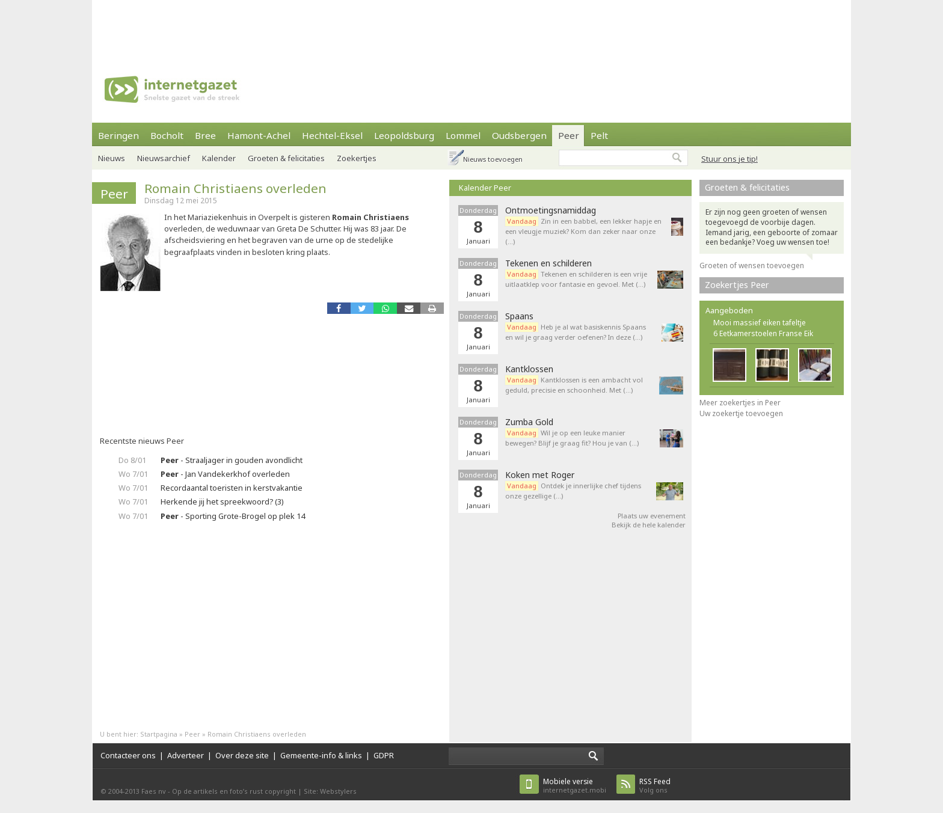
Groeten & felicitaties (286, 158)
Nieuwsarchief (163, 158)
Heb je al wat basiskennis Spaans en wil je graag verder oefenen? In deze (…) (575, 332)
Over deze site (242, 755)
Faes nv (153, 791)
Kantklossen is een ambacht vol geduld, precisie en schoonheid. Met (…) (574, 384)
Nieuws (111, 158)
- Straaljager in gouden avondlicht (232, 460)
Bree (205, 135)
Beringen (118, 135)
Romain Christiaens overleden (235, 188)
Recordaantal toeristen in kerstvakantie (232, 487)
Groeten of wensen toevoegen (751, 265)
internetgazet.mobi (574, 785)
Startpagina (158, 733)
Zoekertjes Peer (737, 284)
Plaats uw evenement (652, 515)
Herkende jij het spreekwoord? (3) (222, 501)
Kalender (219, 158)
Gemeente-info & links (321, 755)
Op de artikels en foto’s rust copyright (234, 791)
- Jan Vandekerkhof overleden (225, 473)
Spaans (519, 316)
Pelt (599, 135)
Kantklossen (529, 369)
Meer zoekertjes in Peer (740, 402)
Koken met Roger (539, 475)
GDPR (383, 755)
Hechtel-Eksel (332, 135)
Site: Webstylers (330, 791)
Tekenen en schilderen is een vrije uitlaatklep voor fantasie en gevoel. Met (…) (576, 279)
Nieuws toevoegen (493, 159)
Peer (568, 135)
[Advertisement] (471, 27)
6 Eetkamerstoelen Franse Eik (763, 333)
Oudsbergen (519, 135)
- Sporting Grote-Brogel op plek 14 (233, 516)
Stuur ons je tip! (729, 158)
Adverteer (185, 755)
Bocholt (166, 135)
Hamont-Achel (258, 135)
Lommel (463, 135)
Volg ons (655, 785)
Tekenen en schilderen (548, 263)
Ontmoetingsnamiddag (550, 210)
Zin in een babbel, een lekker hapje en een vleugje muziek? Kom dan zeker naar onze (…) (583, 231)
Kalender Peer (485, 187)
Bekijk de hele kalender (649, 524)
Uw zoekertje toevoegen (741, 413)
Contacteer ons (128, 755)
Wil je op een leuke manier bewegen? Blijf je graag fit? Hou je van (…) (572, 437)
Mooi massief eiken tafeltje (759, 323)
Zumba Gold (529, 422)
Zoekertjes (356, 158)
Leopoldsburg (404, 135)
